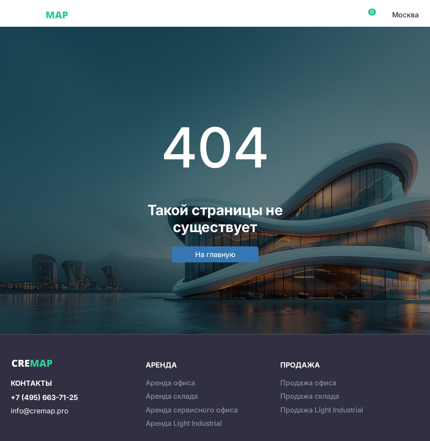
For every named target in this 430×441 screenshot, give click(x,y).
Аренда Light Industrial (184, 423)
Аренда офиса (170, 382)
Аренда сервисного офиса (192, 409)
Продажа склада (309, 396)
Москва (405, 14)
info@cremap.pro (39, 410)
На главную (215, 254)
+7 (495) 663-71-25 (44, 397)
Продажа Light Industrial (321, 409)
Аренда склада (172, 396)
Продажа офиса (308, 382)
